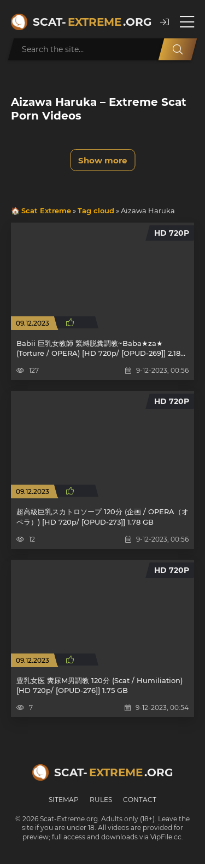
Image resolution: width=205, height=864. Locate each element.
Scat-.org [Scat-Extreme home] (91, 22)
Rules (101, 799)
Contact (139, 799)
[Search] (177, 49)
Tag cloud (96, 210)
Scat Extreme (46, 210)
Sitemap (64, 799)
